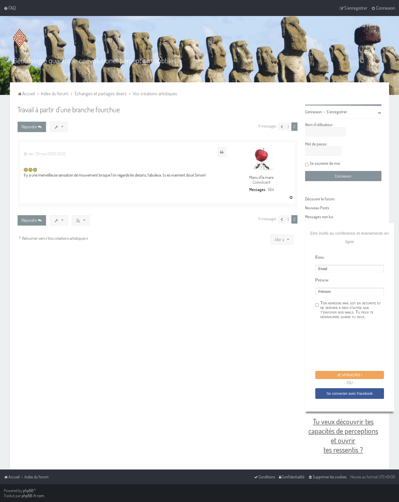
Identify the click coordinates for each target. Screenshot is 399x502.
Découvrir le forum (320, 198)
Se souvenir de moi (325, 163)
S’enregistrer (336, 111)
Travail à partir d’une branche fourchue (69, 109)
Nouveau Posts (317, 207)
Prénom (322, 280)
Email (319, 257)
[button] (281, 126)
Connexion (313, 111)
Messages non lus (319, 216)
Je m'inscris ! (349, 375)
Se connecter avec (349, 393)
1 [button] (288, 126)
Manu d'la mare (261, 177)
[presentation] (354, 346)
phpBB (28, 490)
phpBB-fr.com (33, 495)
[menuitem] (10, 7)
